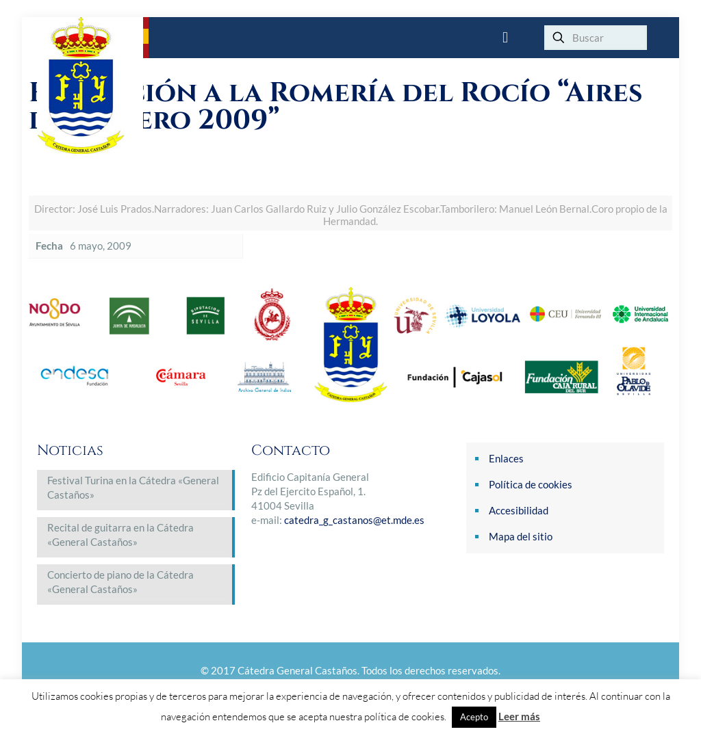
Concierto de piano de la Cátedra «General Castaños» (120, 581)
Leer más (519, 716)
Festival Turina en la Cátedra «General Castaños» (133, 487)
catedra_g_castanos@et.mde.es (354, 520)
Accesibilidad (518, 510)
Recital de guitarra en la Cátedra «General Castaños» (120, 534)
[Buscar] (595, 37)
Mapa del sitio (520, 536)
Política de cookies (530, 484)
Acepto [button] (474, 716)
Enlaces (506, 458)
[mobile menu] (505, 37)
